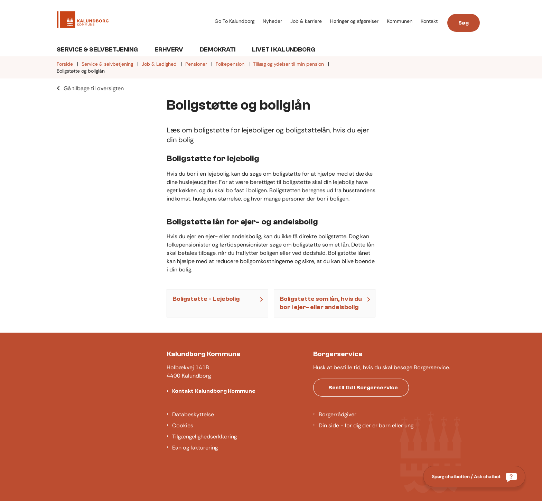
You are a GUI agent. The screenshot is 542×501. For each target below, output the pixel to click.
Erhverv (169, 49)
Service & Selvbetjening (97, 49)
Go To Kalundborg (234, 21)
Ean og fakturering (195, 447)
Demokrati (217, 49)
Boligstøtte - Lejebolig (206, 299)
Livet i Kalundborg (283, 49)
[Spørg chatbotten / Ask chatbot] (474, 476)
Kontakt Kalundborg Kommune (213, 391)
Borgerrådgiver (337, 414)
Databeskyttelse (193, 414)
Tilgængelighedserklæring (204, 436)
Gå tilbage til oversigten (94, 88)
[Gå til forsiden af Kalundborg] (83, 20)
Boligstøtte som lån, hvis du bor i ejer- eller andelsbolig (321, 303)
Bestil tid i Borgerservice (363, 387)
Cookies (182, 425)
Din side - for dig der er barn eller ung (366, 425)
